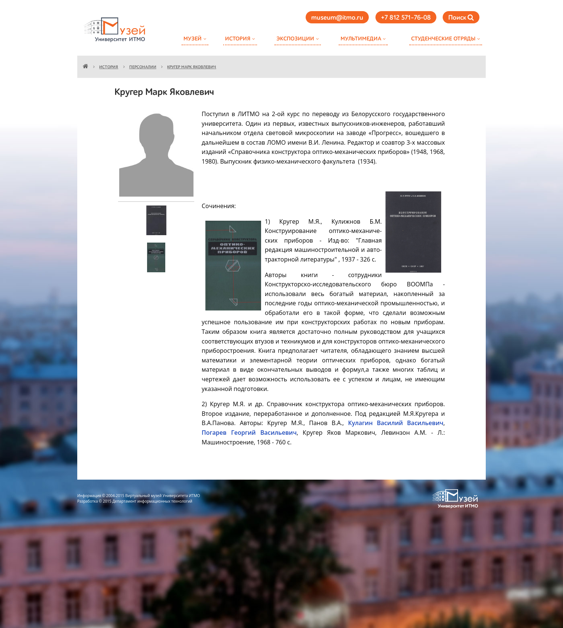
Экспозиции (295, 39)
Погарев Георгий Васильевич (249, 432)
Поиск (461, 17)
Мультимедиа (361, 39)
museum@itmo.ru (337, 17)
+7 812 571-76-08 (406, 17)
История (237, 39)
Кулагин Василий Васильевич (395, 423)
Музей (192, 39)
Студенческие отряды (443, 39)
